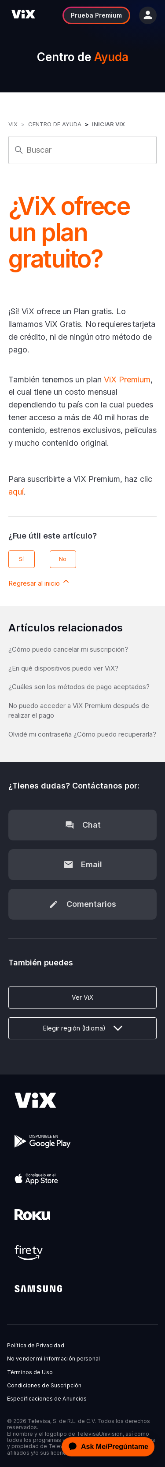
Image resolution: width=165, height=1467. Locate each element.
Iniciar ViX (108, 124)
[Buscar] (82, 150)
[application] (105, 1447)
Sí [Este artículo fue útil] (21, 559)
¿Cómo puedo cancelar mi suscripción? (68, 649)
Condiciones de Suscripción (44, 1386)
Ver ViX (83, 997)
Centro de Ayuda (54, 124)
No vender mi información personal (53, 1359)
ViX (13, 124)
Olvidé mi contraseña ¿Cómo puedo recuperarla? (82, 734)
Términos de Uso (30, 1372)
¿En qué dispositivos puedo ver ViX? (63, 668)
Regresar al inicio (39, 582)
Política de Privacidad (35, 1345)
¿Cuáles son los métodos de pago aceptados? (79, 686)
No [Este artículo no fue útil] (62, 559)
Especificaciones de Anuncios (47, 1399)
